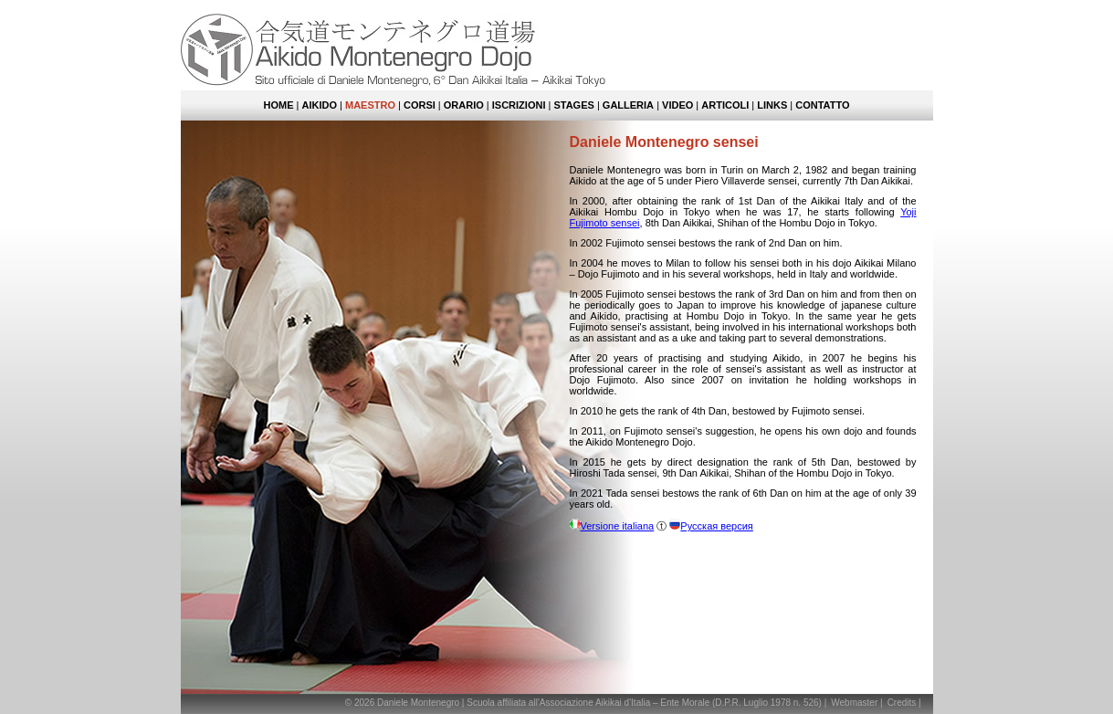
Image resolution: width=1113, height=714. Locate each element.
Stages (573, 105)
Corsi (420, 105)
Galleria (628, 105)
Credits (902, 703)
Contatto (822, 105)
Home (279, 105)
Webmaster (854, 703)
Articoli (725, 105)
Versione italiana (618, 525)
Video (677, 105)
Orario (464, 105)
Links (772, 105)
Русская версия (716, 525)
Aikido (320, 105)
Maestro (370, 105)
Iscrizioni (519, 105)
